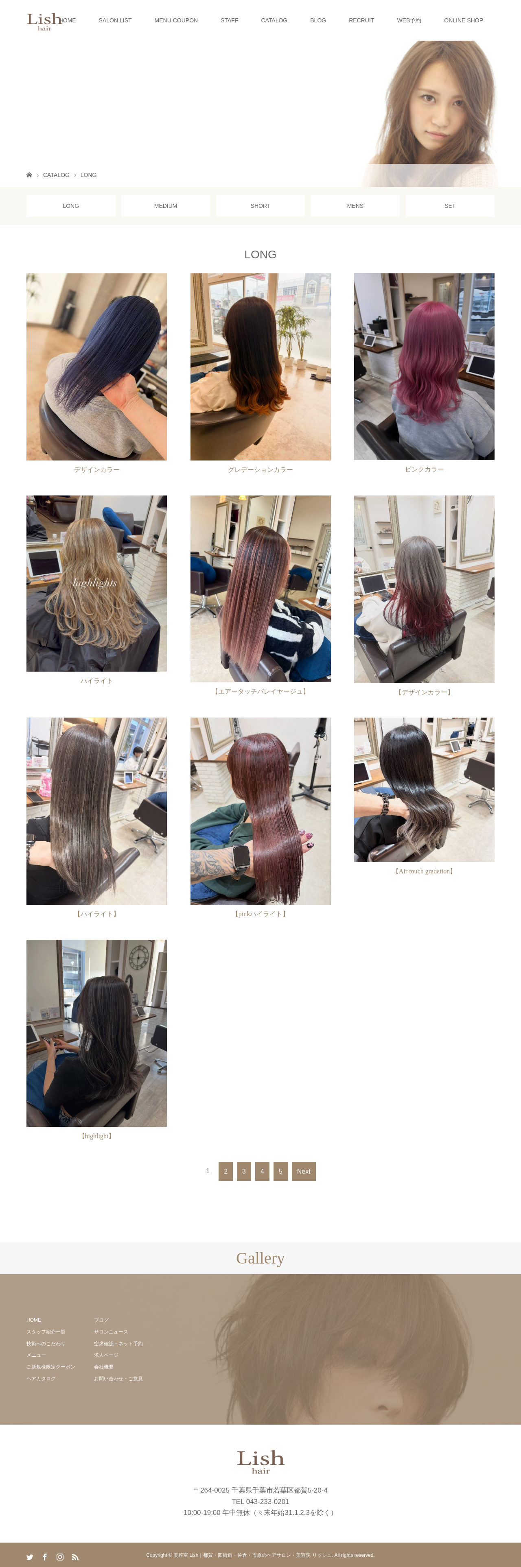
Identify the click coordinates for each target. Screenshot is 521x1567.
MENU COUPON (176, 20)
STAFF (229, 20)
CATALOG (274, 20)
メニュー (36, 1355)
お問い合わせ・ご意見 (118, 1378)
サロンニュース (111, 1332)
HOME (67, 20)
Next (304, 1171)
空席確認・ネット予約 (118, 1344)
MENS (355, 206)
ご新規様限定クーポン (50, 1367)
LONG (71, 206)
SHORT (261, 206)
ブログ (101, 1320)
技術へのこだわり (46, 1344)
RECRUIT (361, 20)
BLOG (318, 20)
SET (449, 206)
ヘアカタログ (41, 1378)
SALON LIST (115, 20)
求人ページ (106, 1355)
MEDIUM (165, 206)
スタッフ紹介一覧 (46, 1332)
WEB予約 (409, 20)
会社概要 (104, 1367)
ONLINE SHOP (463, 20)
